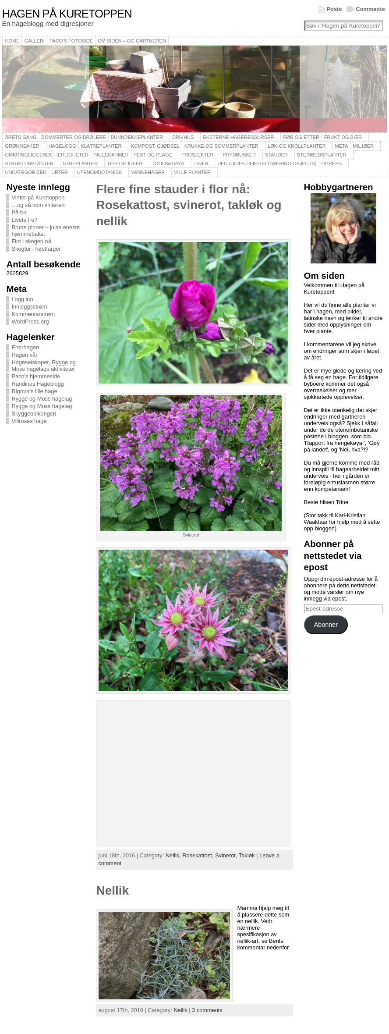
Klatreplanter (101, 146)
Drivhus (183, 137)
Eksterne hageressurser (238, 137)
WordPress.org (30, 321)
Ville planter (192, 172)
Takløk (247, 855)
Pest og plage (153, 154)
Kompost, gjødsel (155, 146)
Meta (341, 146)
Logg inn (22, 299)
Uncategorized (25, 172)
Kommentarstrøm (33, 314)
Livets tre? (24, 220)
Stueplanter (80, 163)
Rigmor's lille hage (34, 391)
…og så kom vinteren (37, 205)
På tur (18, 212)
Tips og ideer (124, 163)
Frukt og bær (343, 137)
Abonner (326, 624)
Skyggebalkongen (33, 413)
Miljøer (363, 146)
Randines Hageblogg (37, 383)
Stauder (276, 154)
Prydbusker (239, 154)
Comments (370, 9)
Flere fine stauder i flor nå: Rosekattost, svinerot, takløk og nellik (188, 205)
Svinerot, (227, 855)
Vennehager (148, 172)
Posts (334, 9)
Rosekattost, (198, 855)
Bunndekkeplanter (137, 137)
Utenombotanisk (99, 172)
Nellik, (174, 855)
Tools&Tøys (168, 163)
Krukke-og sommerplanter (221, 146)
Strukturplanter (29, 163)
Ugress (332, 163)
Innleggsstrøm (29, 306)
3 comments (207, 1010)
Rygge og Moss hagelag (41, 398)
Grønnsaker (22, 146)
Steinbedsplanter (322, 154)
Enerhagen (25, 347)
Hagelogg (62, 146)
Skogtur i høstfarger (35, 248)
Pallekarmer (111, 154)
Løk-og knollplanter (297, 146)
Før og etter (301, 137)
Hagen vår (24, 355)
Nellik (112, 890)
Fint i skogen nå (31, 241)
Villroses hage (28, 421)
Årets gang (20, 137)
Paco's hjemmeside (35, 376)
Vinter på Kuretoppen (37, 197)
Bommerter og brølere (74, 137)
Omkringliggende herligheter (46, 154)
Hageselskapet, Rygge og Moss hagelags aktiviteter (43, 365)
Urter (59, 172)
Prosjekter (197, 154)
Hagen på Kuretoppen (66, 13)
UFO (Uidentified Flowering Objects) (266, 163)
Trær (201, 163)
